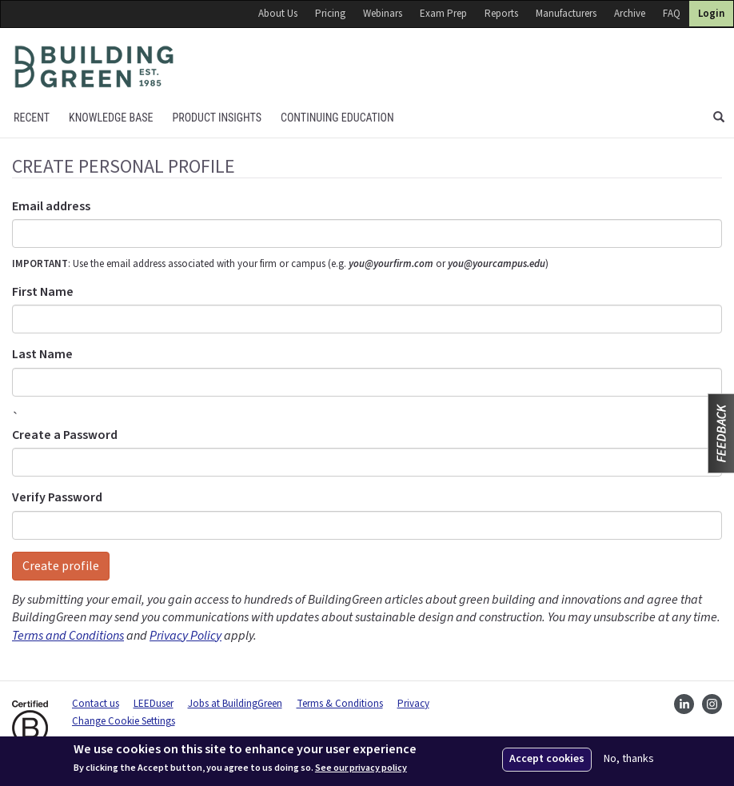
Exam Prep (443, 13)
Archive (629, 13)
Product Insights (216, 117)
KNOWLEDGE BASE (111, 117)
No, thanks (629, 759)
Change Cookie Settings (123, 721)
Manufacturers (566, 13)
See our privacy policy (361, 768)
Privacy (413, 703)
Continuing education (337, 117)
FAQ (671, 13)
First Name (43, 292)
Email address (51, 206)
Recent (32, 117)
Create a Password (65, 435)
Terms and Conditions (68, 635)
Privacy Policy (185, 635)
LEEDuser (154, 703)
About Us (277, 13)
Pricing (330, 13)
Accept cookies (546, 759)
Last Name (42, 354)
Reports (501, 13)
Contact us (95, 703)
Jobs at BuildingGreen (235, 703)
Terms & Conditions (340, 703)
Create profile (60, 566)
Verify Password (57, 497)
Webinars (382, 13)
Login (711, 13)
